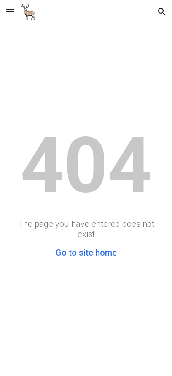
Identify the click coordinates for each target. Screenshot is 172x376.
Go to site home (86, 253)
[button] (10, 11)
